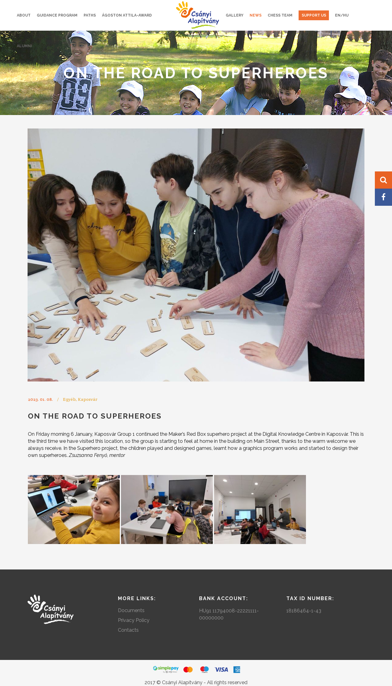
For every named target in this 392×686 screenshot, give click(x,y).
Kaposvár (87, 399)
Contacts (128, 630)
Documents (131, 610)
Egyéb (69, 399)
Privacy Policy (133, 620)
